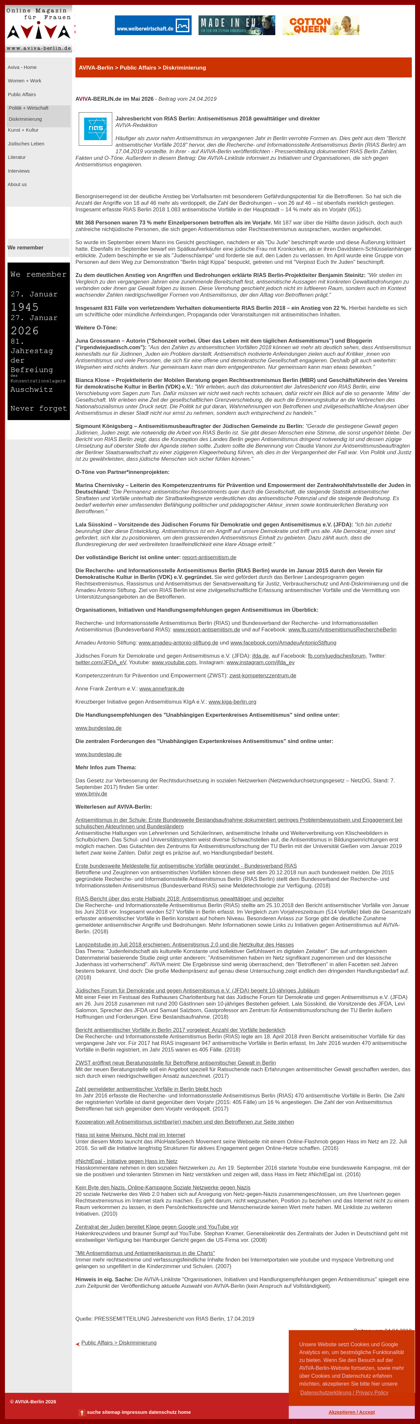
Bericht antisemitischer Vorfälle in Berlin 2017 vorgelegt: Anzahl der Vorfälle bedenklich (180, 1030)
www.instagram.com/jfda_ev (260, 662)
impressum (134, 1412)
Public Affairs (21, 94)
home (184, 1412)
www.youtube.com (174, 662)
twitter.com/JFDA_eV (100, 662)
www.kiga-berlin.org (232, 702)
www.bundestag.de (98, 728)
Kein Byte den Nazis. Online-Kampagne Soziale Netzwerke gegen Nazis (162, 1187)
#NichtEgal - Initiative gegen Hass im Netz (126, 1161)
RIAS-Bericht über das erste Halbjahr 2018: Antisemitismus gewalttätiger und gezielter (179, 899)
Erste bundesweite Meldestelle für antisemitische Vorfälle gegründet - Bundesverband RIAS (186, 866)
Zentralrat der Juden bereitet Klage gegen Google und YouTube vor (157, 1227)
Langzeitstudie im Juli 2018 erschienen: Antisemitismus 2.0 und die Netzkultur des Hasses (184, 945)
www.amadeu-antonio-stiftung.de (179, 643)
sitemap (111, 1412)
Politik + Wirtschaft (28, 108)
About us (17, 184)
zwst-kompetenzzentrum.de (262, 675)
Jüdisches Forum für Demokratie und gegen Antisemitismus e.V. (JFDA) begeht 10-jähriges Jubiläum (197, 991)
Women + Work (24, 80)
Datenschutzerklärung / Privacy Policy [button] (344, 1392)
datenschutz (163, 1412)
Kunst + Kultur (22, 130)
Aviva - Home (22, 67)
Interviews (18, 171)
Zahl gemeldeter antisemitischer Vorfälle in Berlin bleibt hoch (148, 1089)
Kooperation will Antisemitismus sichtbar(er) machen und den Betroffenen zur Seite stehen (184, 1122)
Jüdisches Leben (25, 143)
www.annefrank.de (161, 689)
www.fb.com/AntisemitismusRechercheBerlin (342, 630)
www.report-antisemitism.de (206, 630)
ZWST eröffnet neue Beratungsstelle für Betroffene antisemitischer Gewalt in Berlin (175, 1063)
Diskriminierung (25, 119)
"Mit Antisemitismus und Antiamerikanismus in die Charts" (145, 1253)
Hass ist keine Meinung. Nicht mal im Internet (130, 1135)
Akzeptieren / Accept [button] (351, 1412)
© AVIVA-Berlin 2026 (33, 1401)
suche (94, 1412)
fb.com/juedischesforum (337, 656)
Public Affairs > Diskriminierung (119, 1343)
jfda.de (260, 656)
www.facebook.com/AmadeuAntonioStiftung (283, 643)
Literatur (16, 157)
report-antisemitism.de (209, 557)
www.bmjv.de (91, 794)
